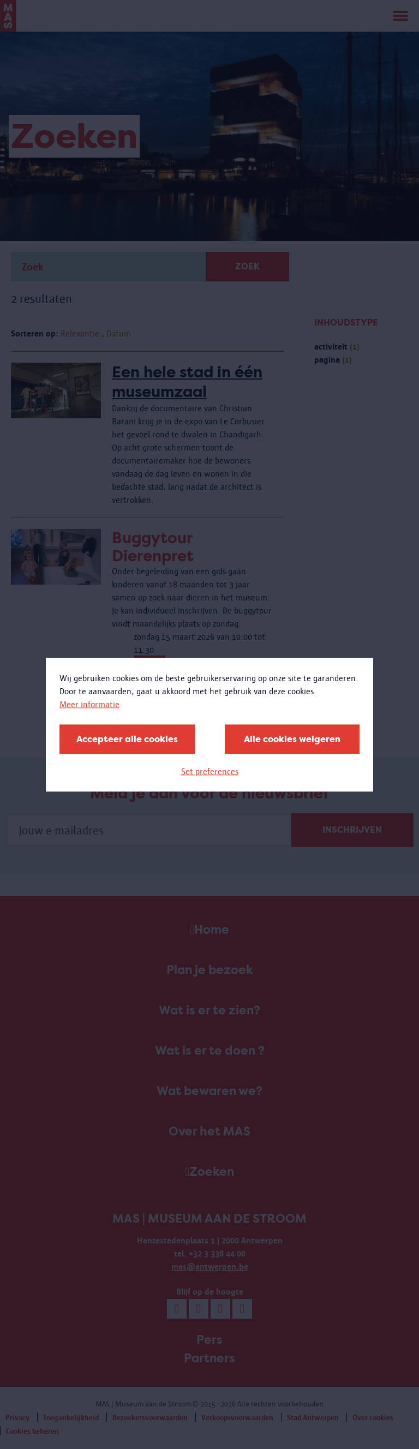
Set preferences (209, 770)
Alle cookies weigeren (292, 738)
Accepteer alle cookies (127, 738)
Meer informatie (89, 703)
